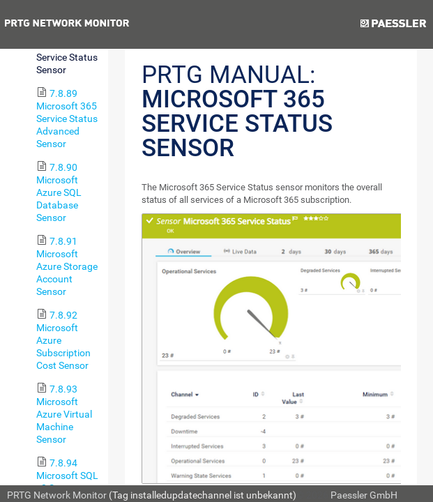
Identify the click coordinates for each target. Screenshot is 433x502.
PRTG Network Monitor (57, 495)
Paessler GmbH (364, 495)
